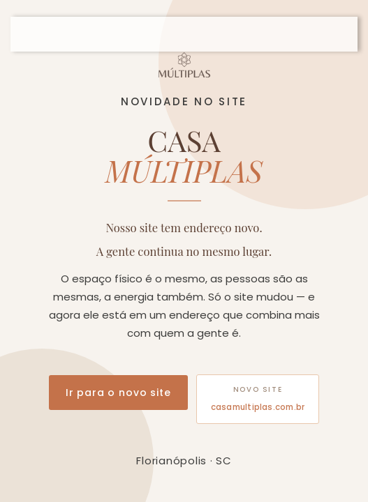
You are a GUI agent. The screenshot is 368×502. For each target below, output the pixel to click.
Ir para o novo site (118, 393)
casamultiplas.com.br (258, 407)
